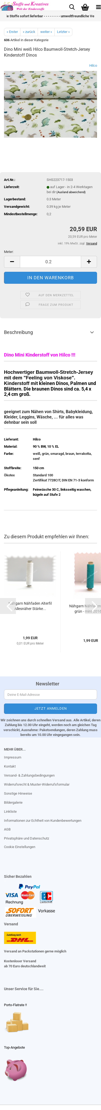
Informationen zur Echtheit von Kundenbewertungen (42, 821)
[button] (12, 262)
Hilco (93, 65)
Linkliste (10, 812)
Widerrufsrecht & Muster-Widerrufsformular (36, 784)
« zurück (29, 32)
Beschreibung (18, 332)
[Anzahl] (50, 262)
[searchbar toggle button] (71, 6)
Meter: (9, 252)
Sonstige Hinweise (18, 793)
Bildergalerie (13, 802)
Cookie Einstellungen (19, 847)
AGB (7, 829)
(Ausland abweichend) (71, 192)
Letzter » (63, 32)
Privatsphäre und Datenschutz (26, 838)
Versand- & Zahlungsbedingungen (29, 775)
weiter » (46, 32)
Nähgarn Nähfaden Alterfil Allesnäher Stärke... (30, 606)
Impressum (12, 757)
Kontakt (10, 766)
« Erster (12, 32)
